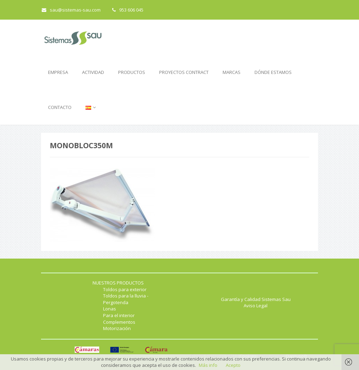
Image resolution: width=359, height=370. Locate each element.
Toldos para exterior (125, 289)
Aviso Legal (255, 305)
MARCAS (232, 72)
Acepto (233, 365)
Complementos (119, 322)
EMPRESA (58, 72)
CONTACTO (60, 107)
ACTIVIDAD (93, 72)
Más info (208, 365)
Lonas (109, 309)
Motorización (117, 328)
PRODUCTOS (131, 72)
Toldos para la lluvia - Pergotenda (125, 299)
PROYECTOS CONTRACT (184, 72)
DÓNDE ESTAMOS (273, 72)
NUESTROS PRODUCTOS (118, 283)
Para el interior (119, 315)
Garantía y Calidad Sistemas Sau (256, 299)
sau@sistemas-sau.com (71, 10)
